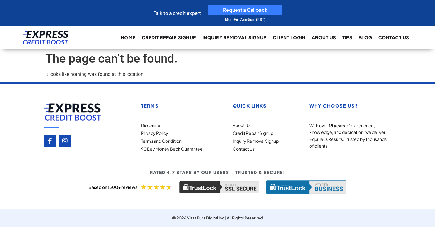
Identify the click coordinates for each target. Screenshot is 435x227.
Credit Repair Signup (169, 37)
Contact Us (393, 37)
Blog (365, 37)
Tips (347, 37)
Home (128, 37)
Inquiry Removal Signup (234, 37)
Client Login (289, 37)
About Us (324, 37)
